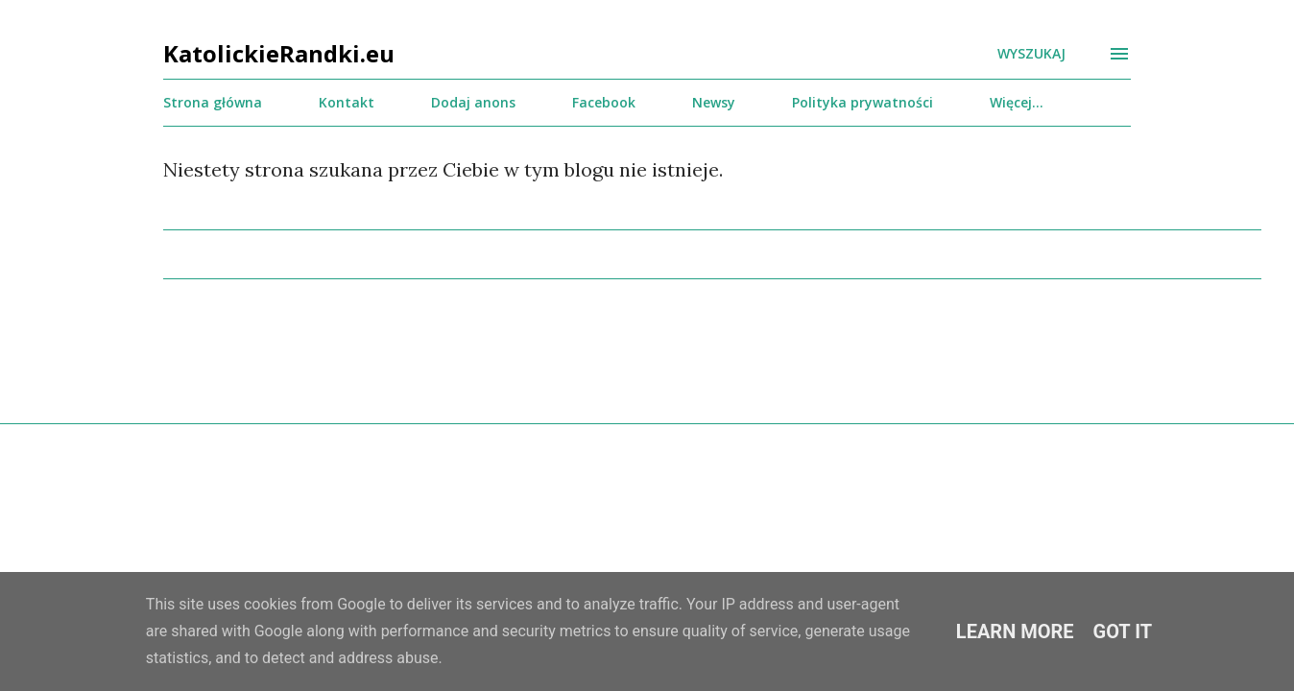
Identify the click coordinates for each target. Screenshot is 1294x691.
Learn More (1015, 631)
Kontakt (346, 102)
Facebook (603, 102)
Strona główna (212, 102)
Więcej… (1016, 102)
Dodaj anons (473, 102)
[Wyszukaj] (1031, 53)
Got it (1123, 631)
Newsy (713, 102)
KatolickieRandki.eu (279, 53)
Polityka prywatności (862, 102)
